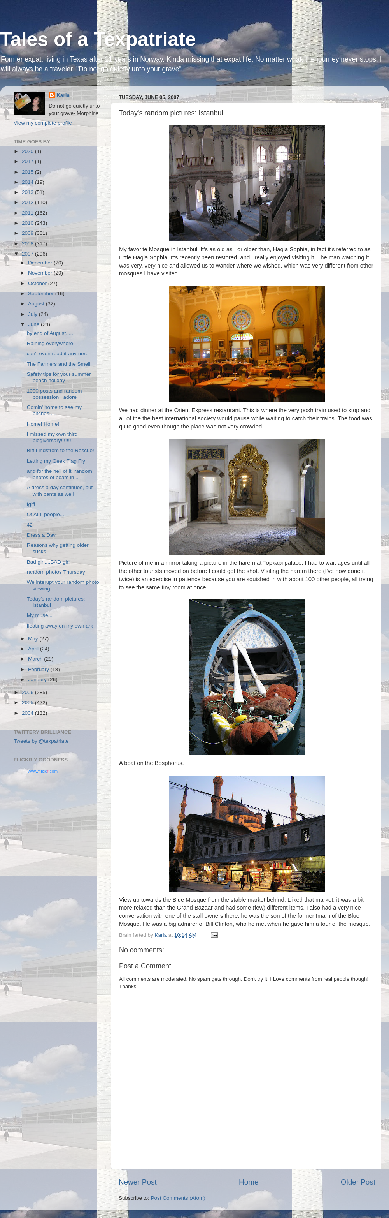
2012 (28, 202)
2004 (28, 713)
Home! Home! (43, 424)
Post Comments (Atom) (178, 1198)
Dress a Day (41, 535)
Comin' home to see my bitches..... (54, 410)
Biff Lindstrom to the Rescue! (60, 450)
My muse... (40, 615)
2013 (28, 192)
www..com (43, 771)
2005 (28, 702)
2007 (28, 254)
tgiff (31, 504)
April (34, 649)
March (36, 659)
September (41, 293)
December (41, 263)
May (33, 639)
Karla (63, 95)
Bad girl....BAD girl (48, 562)
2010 (28, 223)
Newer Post (138, 1182)
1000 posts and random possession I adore (54, 394)
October (38, 283)
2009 (28, 233)
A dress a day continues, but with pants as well (60, 491)
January (38, 679)
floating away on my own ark (60, 626)
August (37, 304)
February (39, 669)
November (41, 273)
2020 (28, 151)
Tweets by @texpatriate (41, 741)
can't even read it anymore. (58, 353)
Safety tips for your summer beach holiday (59, 377)
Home (248, 1182)
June (34, 324)
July (33, 314)
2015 (28, 172)
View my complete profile (43, 123)
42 (30, 525)
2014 (28, 182)
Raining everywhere (50, 343)
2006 (28, 692)
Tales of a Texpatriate (98, 39)
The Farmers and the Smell (59, 364)
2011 (28, 213)
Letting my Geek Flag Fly (56, 461)
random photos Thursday (56, 572)
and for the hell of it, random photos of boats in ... (59, 474)
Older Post (358, 1182)
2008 (28, 244)
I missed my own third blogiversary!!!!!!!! (52, 437)
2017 (28, 161)
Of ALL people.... (46, 514)
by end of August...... (51, 333)
